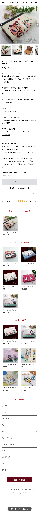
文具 (3, 431)
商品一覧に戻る (20, 480)
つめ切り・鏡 (6, 457)
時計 (3, 463)
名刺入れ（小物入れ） (9, 444)
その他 (4, 470)
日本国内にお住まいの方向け (19, 188)
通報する (34, 193)
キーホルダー (6, 406)
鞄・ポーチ (5, 451)
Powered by (19, 493)
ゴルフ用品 (5, 419)
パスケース (5, 412)
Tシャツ (4, 425)
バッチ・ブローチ (7, 438)
